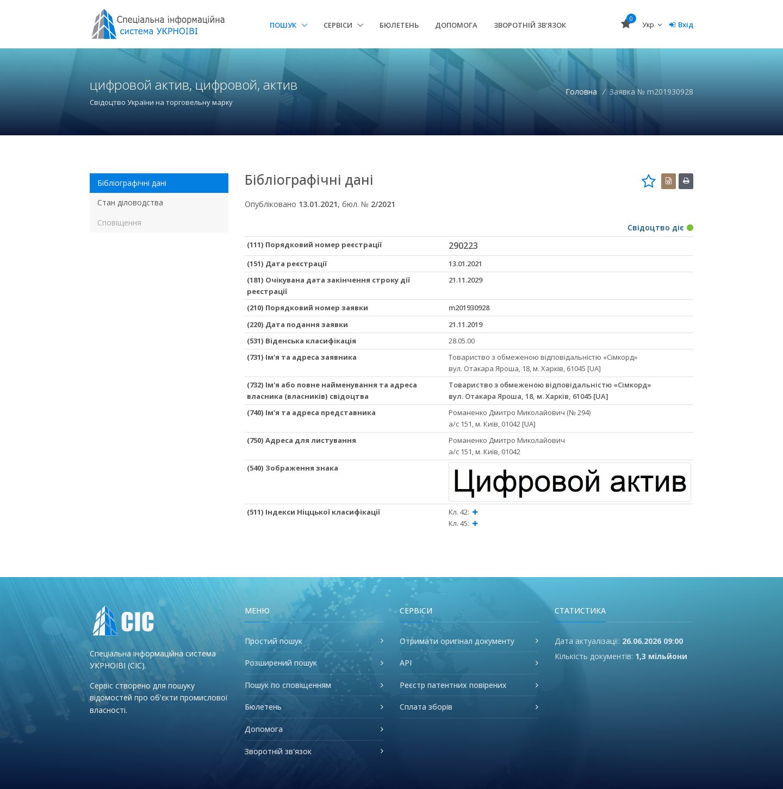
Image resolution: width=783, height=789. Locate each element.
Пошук (284, 25)
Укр (652, 24)
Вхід (681, 24)
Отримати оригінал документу (457, 641)
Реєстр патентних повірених (453, 685)
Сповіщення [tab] (119, 222)
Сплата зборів (426, 707)
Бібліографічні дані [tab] (131, 183)
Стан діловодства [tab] (130, 202)
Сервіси (339, 25)
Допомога (456, 25)
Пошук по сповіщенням (288, 685)
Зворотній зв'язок (530, 25)
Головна (581, 91)
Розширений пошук (281, 663)
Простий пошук (273, 641)
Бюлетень (399, 25)
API (406, 663)
